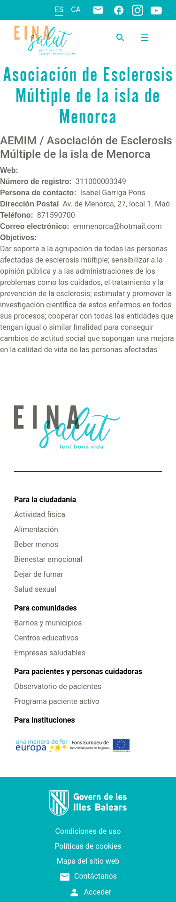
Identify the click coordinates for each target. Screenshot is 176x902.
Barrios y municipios (48, 622)
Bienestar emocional (48, 559)
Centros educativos (46, 637)
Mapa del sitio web (88, 861)
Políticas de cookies (87, 846)
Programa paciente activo (56, 701)
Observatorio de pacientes (57, 686)
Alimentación (36, 529)
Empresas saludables (49, 652)
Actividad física (39, 514)
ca (76, 9)
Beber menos (36, 544)
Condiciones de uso (88, 831)
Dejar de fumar (38, 574)
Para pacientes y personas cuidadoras (78, 671)
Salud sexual (35, 589)
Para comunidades (45, 608)
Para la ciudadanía (45, 499)
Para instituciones (44, 720)
